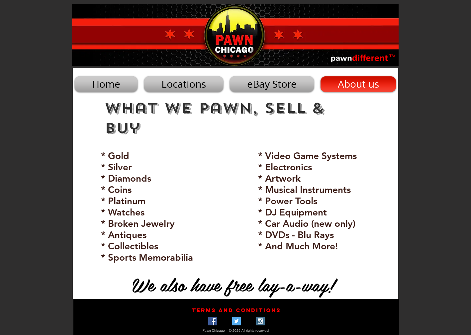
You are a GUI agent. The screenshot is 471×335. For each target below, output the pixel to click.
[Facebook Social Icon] (212, 321)
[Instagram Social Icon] (260, 321)
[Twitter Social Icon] (236, 321)
